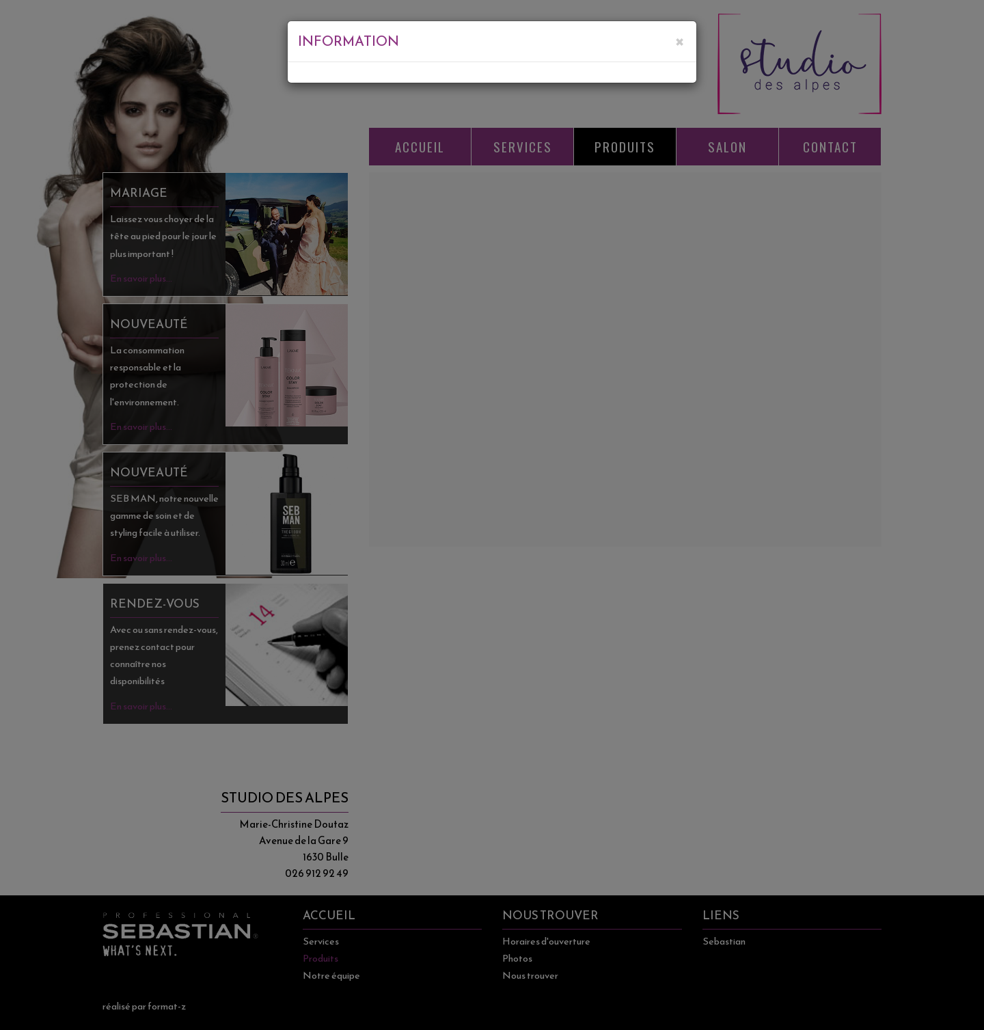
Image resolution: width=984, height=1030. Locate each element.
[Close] (679, 38)
